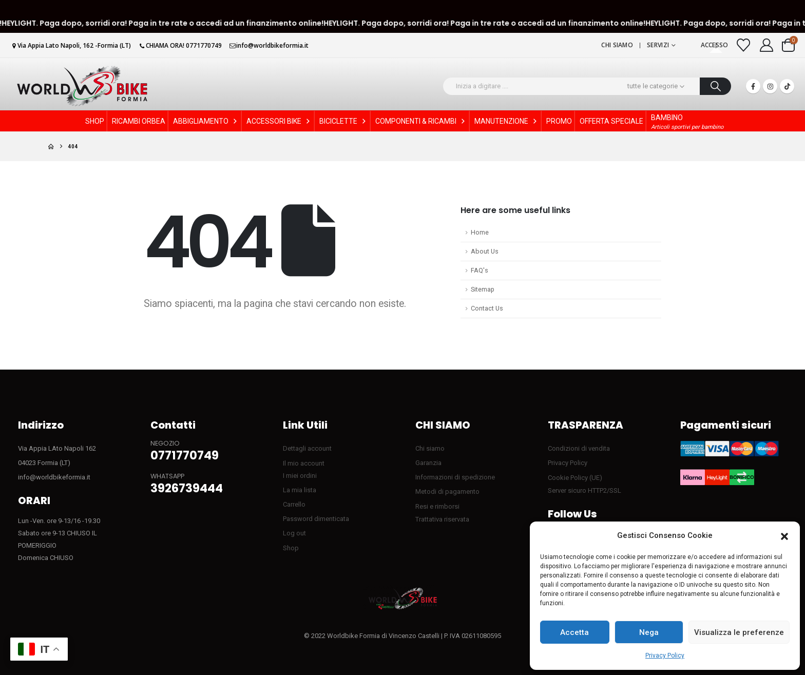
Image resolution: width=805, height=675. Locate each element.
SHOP (94, 121)
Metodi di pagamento (447, 491)
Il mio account (303, 463)
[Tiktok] (787, 86)
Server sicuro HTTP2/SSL (584, 490)
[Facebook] (753, 86)
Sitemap (482, 289)
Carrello (294, 504)
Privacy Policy (664, 655)
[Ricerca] (715, 86)
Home (480, 232)
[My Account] (767, 45)
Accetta (574, 632)
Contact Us (487, 308)
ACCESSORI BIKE (279, 121)
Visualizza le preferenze (739, 632)
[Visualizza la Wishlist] (744, 45)
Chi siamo (617, 45)
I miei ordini (300, 475)
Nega (649, 632)
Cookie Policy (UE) (575, 477)
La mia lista (299, 490)
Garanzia (428, 463)
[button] (784, 536)
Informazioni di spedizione (455, 477)
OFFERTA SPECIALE (611, 121)
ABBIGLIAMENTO (206, 121)
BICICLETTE (343, 121)
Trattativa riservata (442, 519)
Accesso (715, 45)
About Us (485, 251)
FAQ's (479, 270)
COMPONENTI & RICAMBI (421, 121)
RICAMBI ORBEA (138, 121)
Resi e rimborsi (437, 506)
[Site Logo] (82, 86)
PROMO (559, 121)
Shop (291, 548)
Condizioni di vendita (579, 448)
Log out (294, 533)
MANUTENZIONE (506, 121)
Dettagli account (307, 448)
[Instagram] (770, 86)
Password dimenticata (316, 519)
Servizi (658, 45)
